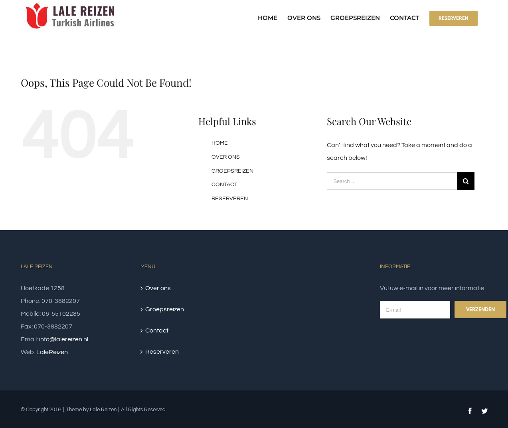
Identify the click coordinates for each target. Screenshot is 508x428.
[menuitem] (272, 18)
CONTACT (224, 184)
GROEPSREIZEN (232, 171)
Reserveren (162, 351)
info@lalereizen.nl (63, 339)
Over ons (158, 288)
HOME (220, 143)
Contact (156, 330)
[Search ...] (392, 181)
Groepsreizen (164, 309)
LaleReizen (52, 352)
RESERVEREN (230, 198)
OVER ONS (226, 157)
